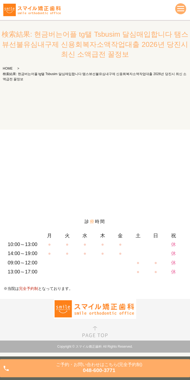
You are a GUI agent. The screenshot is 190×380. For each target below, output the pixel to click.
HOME (8, 68)
